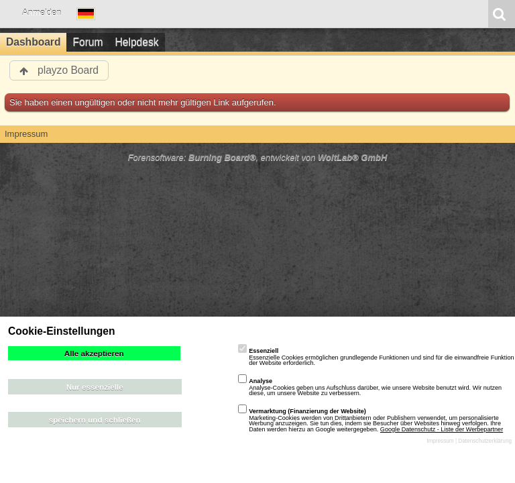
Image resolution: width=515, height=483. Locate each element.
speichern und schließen (95, 419)
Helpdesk (137, 42)
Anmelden (42, 12)
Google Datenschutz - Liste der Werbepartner (441, 429)
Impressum (440, 441)
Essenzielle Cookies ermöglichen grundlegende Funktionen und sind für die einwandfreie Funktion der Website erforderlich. (376, 356)
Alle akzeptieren (94, 353)
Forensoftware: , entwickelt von (258, 157)
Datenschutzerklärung (485, 441)
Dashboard (33, 42)
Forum (87, 42)
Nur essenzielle (94, 386)
